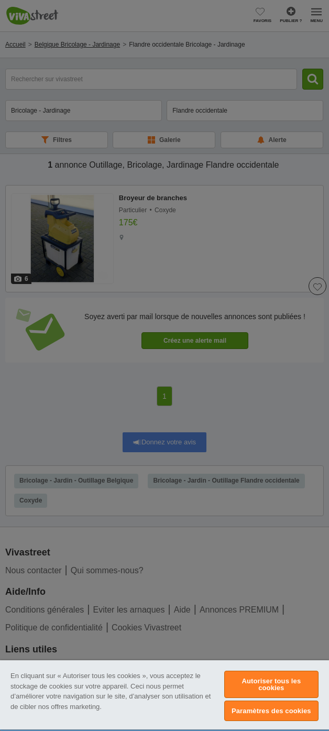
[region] (164, 695)
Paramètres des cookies (271, 711)
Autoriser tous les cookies (271, 684)
